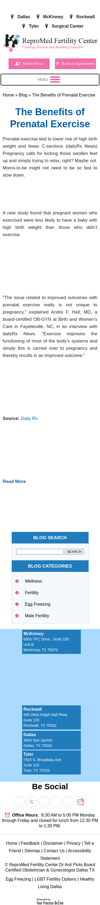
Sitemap (32, 850)
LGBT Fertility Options (55, 879)
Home (8, 95)
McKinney (53, 16)
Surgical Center (67, 26)
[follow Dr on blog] (81, 802)
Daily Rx (29, 418)
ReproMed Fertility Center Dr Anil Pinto (46, 864)
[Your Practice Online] (50, 901)
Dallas (23, 16)
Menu (49, 80)
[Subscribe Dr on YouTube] (44, 802)
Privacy (74, 843)
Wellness (33, 581)
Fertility (32, 592)
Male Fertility (37, 615)
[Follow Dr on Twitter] (32, 802)
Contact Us (54, 850)
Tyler (34, 26)
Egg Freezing (37, 604)
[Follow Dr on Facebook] (19, 802)
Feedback (30, 843)
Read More (14, 481)
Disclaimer (53, 843)
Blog (23, 95)
